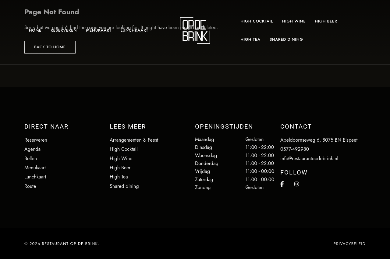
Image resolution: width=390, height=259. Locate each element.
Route (30, 186)
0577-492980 (294, 149)
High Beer (120, 167)
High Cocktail (124, 149)
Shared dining (124, 186)
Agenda (32, 149)
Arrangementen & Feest (134, 139)
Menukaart (35, 167)
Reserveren (35, 139)
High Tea (119, 176)
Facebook (282, 184)
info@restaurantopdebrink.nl (309, 158)
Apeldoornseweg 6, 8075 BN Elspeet (318, 139)
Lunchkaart (35, 176)
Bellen (30, 158)
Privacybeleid (350, 244)
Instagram (296, 184)
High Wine (121, 158)
